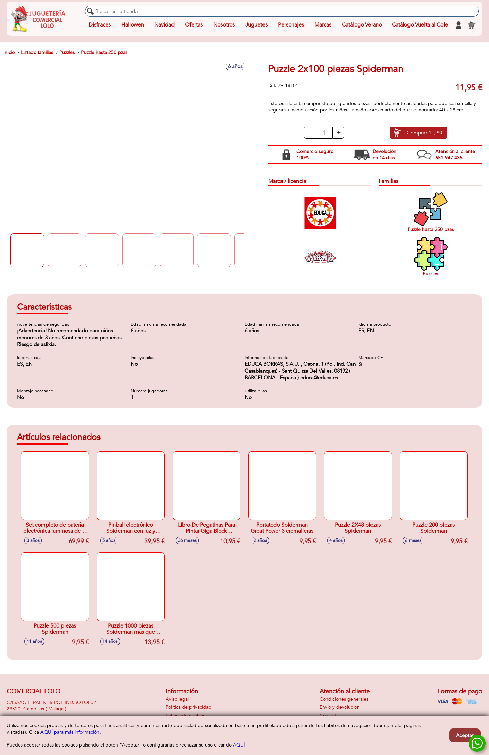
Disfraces (100, 25)
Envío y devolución (340, 707)
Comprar (425, 133)
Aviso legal (177, 699)
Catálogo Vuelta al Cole (420, 25)
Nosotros (224, 25)
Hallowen (132, 25)
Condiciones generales (344, 699)
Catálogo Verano (361, 25)
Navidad (164, 25)
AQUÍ (239, 745)
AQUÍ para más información (69, 732)
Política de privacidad (189, 707)
